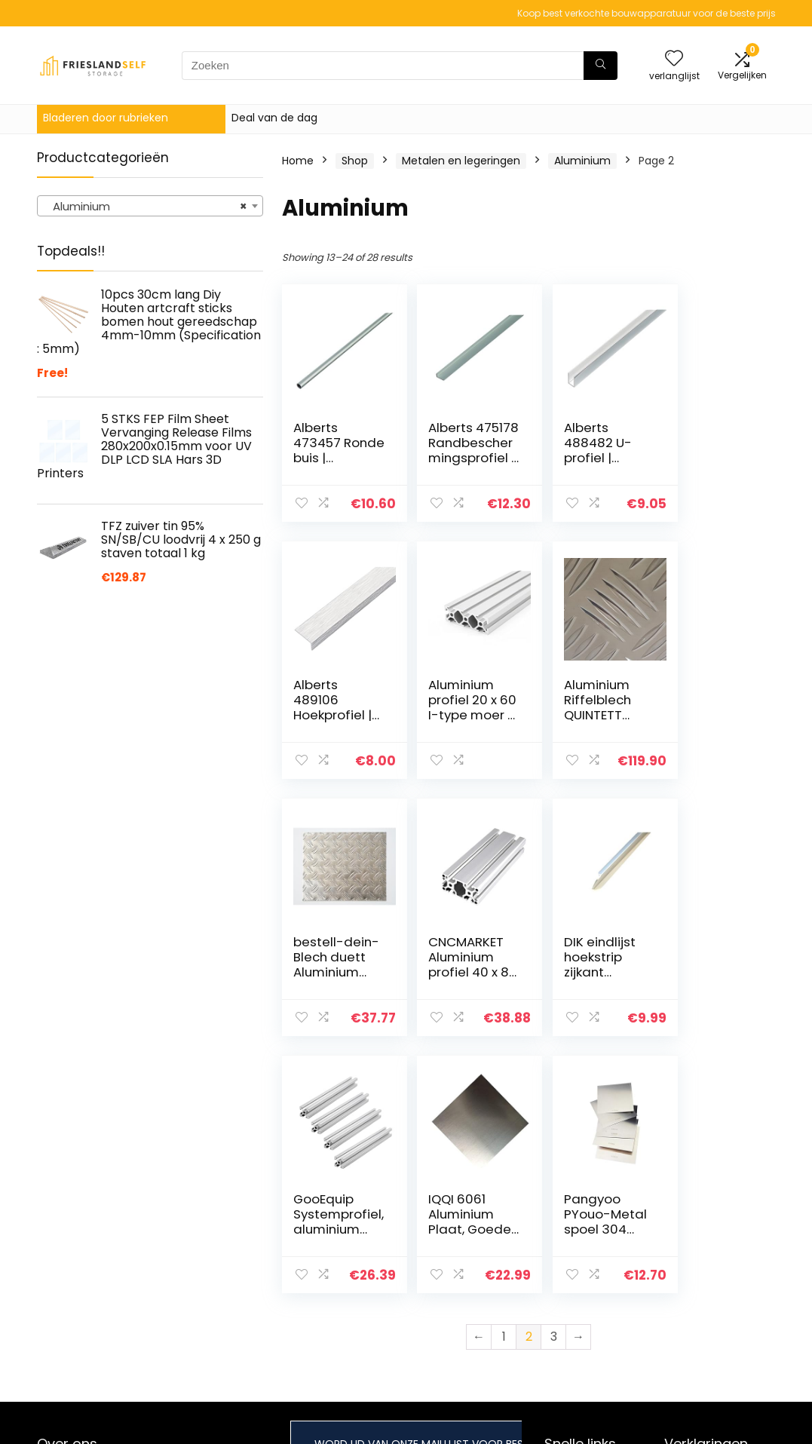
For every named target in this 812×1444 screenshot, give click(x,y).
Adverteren (573, 1315)
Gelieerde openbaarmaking (709, 1314)
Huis (554, 1251)
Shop (355, 160)
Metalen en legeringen (461, 160)
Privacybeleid (699, 1251)
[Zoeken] (600, 65)
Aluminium (582, 160)
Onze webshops (586, 1293)
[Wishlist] (674, 59)
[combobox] (150, 205)
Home (298, 160)
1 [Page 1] (504, 1079)
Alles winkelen (580, 1272)
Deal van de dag (274, 117)
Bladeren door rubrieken (105, 117)
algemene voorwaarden (699, 1279)
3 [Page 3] (553, 1079)
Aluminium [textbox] (145, 206)
